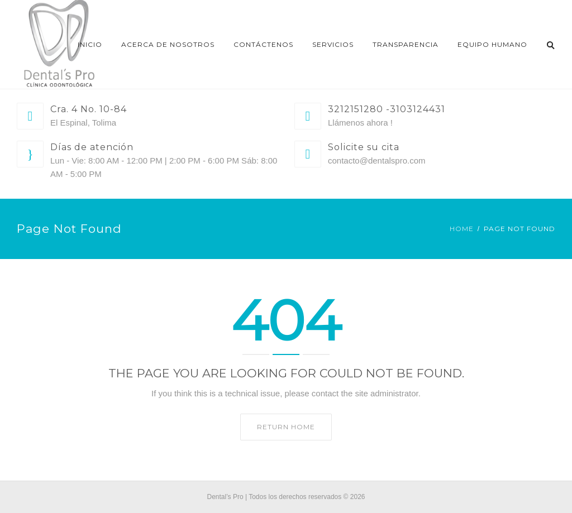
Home (462, 228)
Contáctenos (263, 44)
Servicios (333, 44)
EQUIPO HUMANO (492, 44)
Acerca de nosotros (167, 44)
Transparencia (405, 44)
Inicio (90, 44)
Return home (286, 427)
